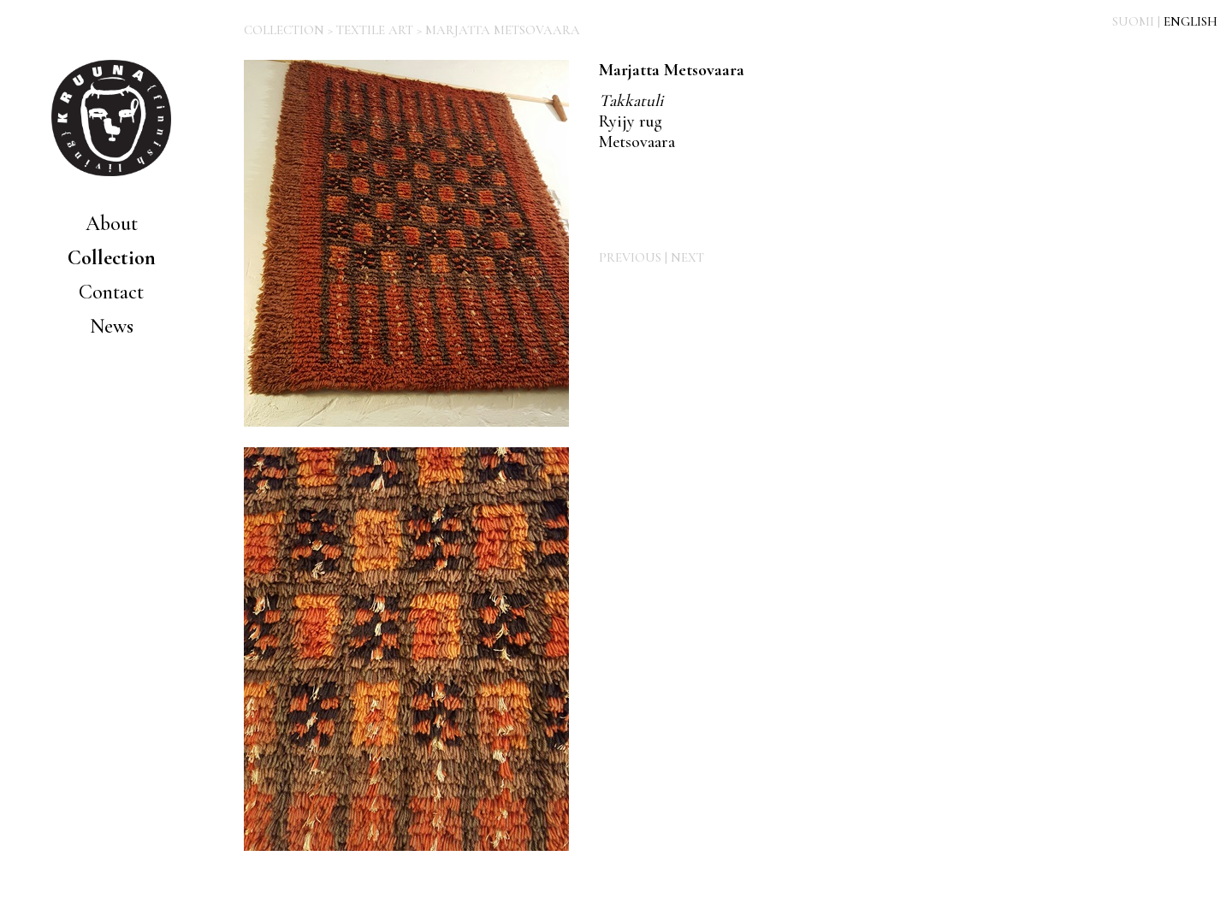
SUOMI (1133, 21)
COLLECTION (284, 30)
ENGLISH (1190, 21)
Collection (112, 258)
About (112, 223)
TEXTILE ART (374, 30)
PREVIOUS (630, 257)
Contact (111, 292)
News (111, 326)
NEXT (687, 257)
